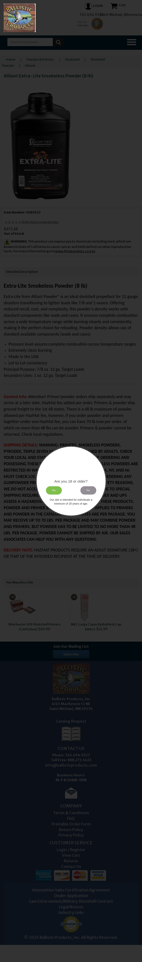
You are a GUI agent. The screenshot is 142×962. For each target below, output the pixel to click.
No (88, 490)
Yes (54, 490)
